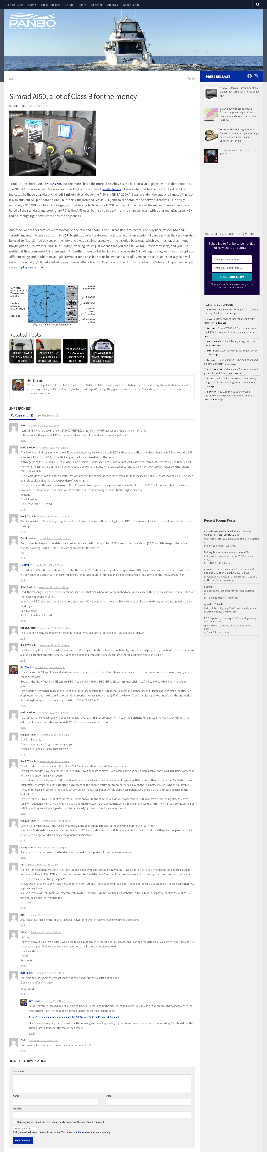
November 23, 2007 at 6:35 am (54, 712)
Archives (112, 5)
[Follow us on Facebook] (249, 76)
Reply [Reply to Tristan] (23, 965)
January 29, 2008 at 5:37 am (43, 914)
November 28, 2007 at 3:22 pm (52, 847)
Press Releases (50, 5)
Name (16, 1095)
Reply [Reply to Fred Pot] (23, 579)
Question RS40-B (213, 604)
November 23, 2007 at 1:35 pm (55, 761)
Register (96, 5)
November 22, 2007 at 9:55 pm (50, 667)
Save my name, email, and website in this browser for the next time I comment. (61, 1121)
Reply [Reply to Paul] (23, 1050)
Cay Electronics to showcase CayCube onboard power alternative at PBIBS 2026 (229, 395)
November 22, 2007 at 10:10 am (55, 627)
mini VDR (63, 235)
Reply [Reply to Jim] (23, 907)
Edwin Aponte (214, 611)
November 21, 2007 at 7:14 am (55, 516)
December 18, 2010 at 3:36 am (46, 932)
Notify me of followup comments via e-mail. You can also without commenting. (62, 1129)
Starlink (208, 586)
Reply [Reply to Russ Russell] (23, 993)
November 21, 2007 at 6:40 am (54, 447)
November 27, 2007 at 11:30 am (55, 820)
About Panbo (131, 5)
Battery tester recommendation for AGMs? (228, 552)
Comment (19, 1070)
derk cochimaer (215, 545)
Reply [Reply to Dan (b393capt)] (23, 531)
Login (82, 5)
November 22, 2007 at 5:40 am (54, 587)
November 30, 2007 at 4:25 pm (43, 864)
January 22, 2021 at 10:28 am (51, 972)
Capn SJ (211, 632)
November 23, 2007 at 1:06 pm (55, 734)
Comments (23, 415)
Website (17, 1108)
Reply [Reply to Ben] (23, 705)
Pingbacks (51, 415)
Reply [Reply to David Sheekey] (23, 509)
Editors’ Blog (14, 5)
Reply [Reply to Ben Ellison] (32, 1032)
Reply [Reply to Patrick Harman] (23, 557)
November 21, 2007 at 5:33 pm (48, 564)
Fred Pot (24, 564)
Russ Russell (26, 972)
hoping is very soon (54, 267)
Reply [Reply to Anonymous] (23, 857)
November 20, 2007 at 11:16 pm (44, 425)
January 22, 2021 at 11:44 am (58, 1000)
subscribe (81, 1131)
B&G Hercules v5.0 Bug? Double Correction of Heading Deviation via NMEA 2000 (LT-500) (229, 571)
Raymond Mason (216, 597)
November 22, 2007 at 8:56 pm (55, 645)
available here (112, 189)
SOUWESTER (214, 563)
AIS (11, 78)
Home (32, 5)
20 (191, 78)
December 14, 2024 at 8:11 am (43, 1039)
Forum (69, 5)
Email (108, 1095)
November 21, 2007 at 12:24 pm (55, 538)
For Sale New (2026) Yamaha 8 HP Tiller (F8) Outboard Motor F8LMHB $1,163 (227, 533)
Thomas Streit (214, 580)
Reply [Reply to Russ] (23, 440)
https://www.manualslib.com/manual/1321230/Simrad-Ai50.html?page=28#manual (75, 1016)
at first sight (53, 183)
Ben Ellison (19, 105)
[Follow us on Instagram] (255, 76)
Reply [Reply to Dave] (23, 924)
